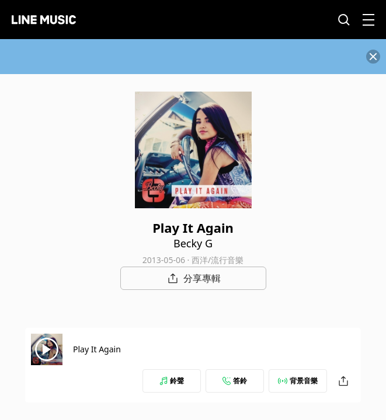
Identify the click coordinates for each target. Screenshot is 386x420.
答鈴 (234, 381)
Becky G (193, 243)
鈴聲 (171, 381)
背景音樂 (298, 381)
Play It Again (97, 349)
